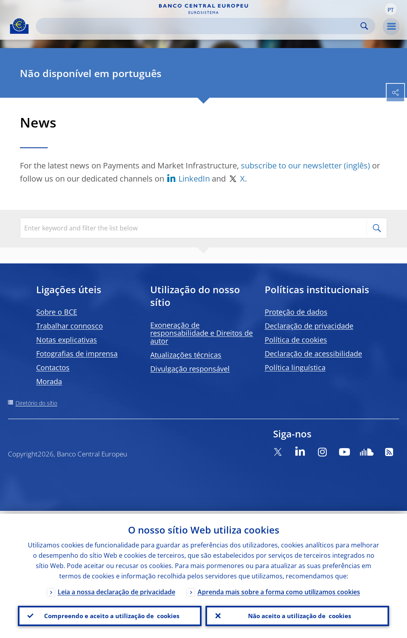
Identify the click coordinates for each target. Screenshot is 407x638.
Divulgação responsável (190, 368)
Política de (296, 339)
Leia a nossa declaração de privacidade (116, 589)
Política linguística (295, 367)
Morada (49, 381)
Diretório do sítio (36, 403)
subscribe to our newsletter (291, 165)
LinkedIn (195, 178)
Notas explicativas (66, 339)
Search (364, 26)
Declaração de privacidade (309, 326)
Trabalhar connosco (69, 326)
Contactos (53, 367)
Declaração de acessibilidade (313, 353)
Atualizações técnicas (185, 355)
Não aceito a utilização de (297, 614)
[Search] (199, 26)
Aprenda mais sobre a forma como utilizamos (279, 589)
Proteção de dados (296, 312)
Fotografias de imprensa (77, 353)
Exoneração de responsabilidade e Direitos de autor (201, 333)
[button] (391, 9)
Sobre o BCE (56, 312)
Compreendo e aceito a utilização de (109, 614)
